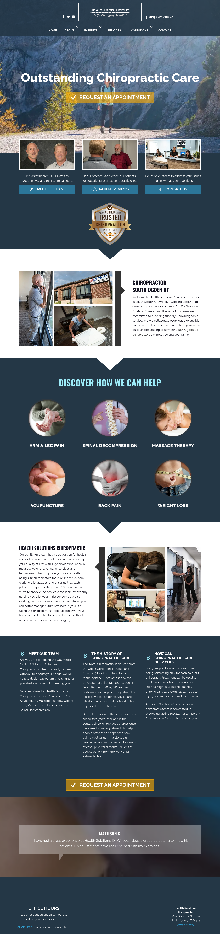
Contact (164, 30)
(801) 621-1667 (159, 17)
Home (53, 30)
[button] (77, 27)
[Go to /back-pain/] (110, 484)
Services (114, 30)
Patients (90, 30)
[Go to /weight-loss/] (173, 484)
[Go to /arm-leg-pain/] (47, 424)
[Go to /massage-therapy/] (173, 424)
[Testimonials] (110, 839)
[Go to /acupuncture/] (47, 484)
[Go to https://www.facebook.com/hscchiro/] (63, 17)
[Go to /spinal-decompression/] (110, 424)
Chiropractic (105, 664)
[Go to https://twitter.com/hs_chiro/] (68, 17)
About (69, 30)
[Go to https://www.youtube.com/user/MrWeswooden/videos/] (73, 17)
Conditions (139, 30)
